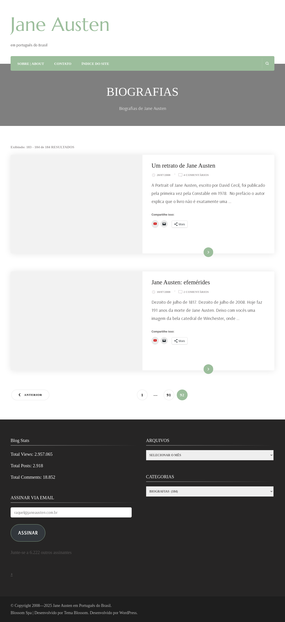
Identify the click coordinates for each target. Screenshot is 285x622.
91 (170, 393)
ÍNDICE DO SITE (95, 64)
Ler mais (202, 252)
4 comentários (196, 175)
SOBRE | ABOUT (30, 64)
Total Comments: (27, 477)
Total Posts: (22, 465)
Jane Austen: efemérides (181, 282)
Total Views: (22, 454)
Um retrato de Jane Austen (183, 165)
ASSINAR (28, 532)
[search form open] (267, 63)
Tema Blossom (76, 613)
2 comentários (196, 292)
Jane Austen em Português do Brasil (82, 605)
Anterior (33, 394)
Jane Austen (60, 24)
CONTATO (62, 64)
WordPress (128, 613)
